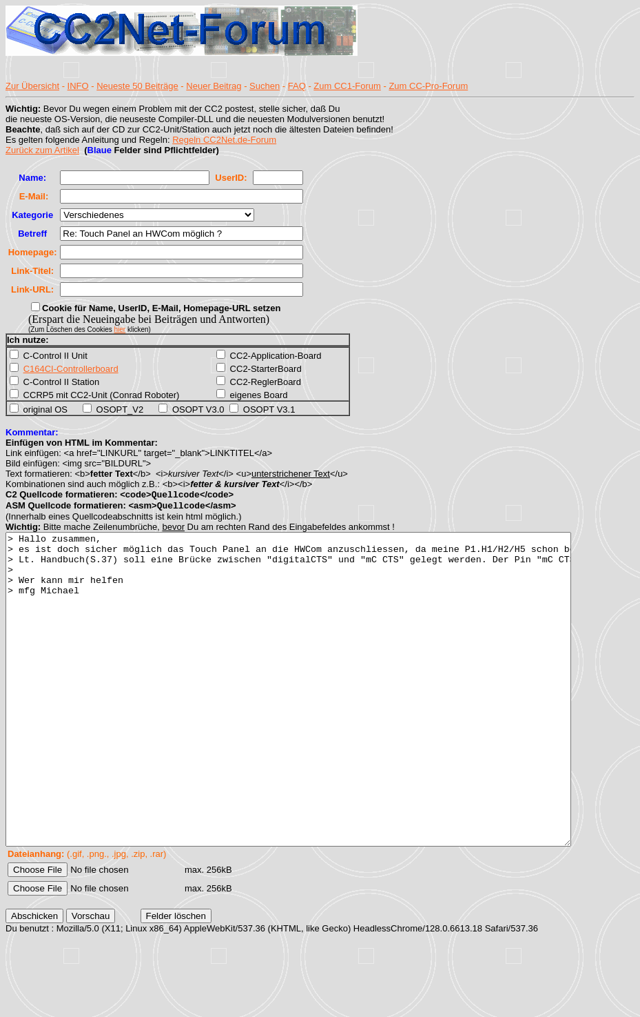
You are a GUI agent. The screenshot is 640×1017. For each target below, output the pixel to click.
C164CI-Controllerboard (70, 369)
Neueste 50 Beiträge (137, 86)
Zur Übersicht (32, 86)
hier (120, 329)
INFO (78, 86)
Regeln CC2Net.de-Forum (224, 140)
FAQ (297, 86)
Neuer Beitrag (213, 86)
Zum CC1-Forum (347, 86)
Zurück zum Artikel (42, 150)
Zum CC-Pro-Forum (428, 86)
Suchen (264, 86)
